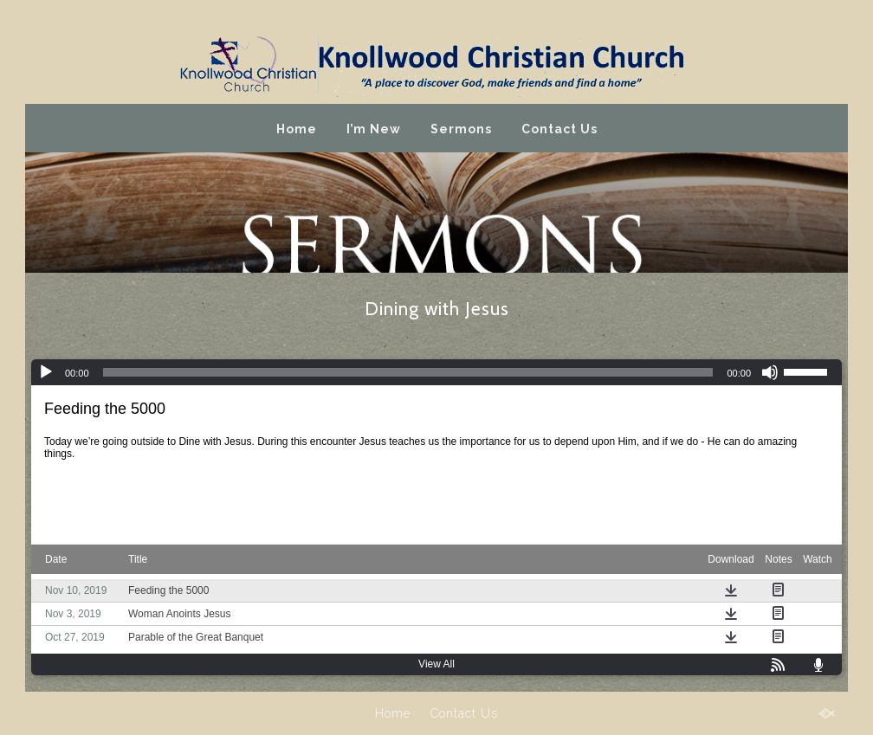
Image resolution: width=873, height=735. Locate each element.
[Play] (46, 372)
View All (436, 664)
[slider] (408, 372)
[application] (436, 372)
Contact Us (559, 129)
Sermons (461, 129)
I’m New (373, 129)
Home (296, 129)
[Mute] (770, 372)
